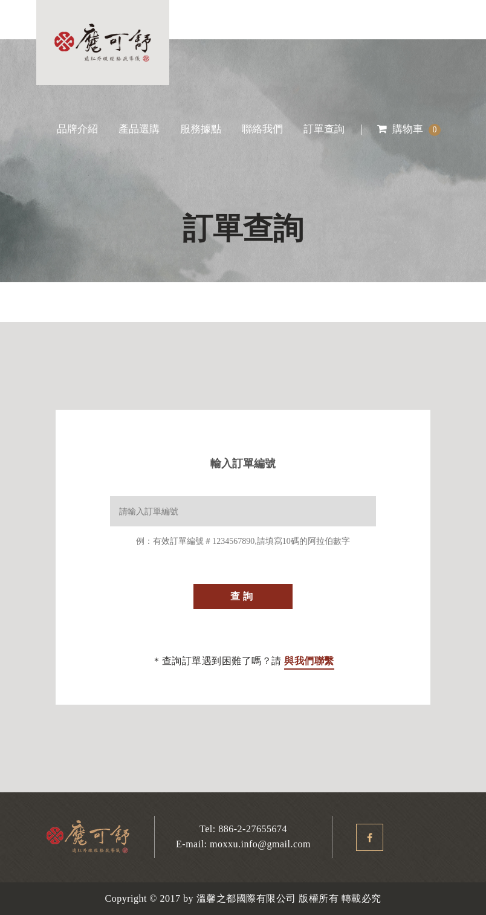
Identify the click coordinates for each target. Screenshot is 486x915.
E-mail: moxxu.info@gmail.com (243, 844)
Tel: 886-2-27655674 (243, 829)
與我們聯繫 (309, 661)
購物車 (409, 129)
